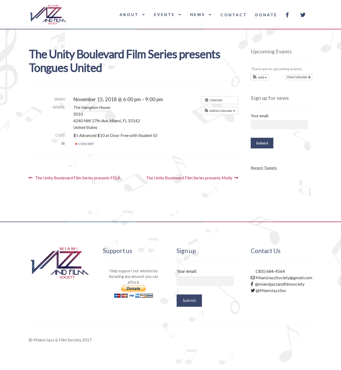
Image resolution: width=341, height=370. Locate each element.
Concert (84, 144)
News (197, 14)
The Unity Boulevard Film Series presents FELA (77, 178)
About (129, 14)
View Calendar (299, 77)
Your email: (260, 115)
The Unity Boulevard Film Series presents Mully (189, 178)
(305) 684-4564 (268, 271)
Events (164, 14)
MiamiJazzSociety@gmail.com (281, 277)
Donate (266, 15)
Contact (234, 15)
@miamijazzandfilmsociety (278, 283)
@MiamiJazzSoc (268, 290)
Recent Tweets (264, 168)
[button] (219, 111)
